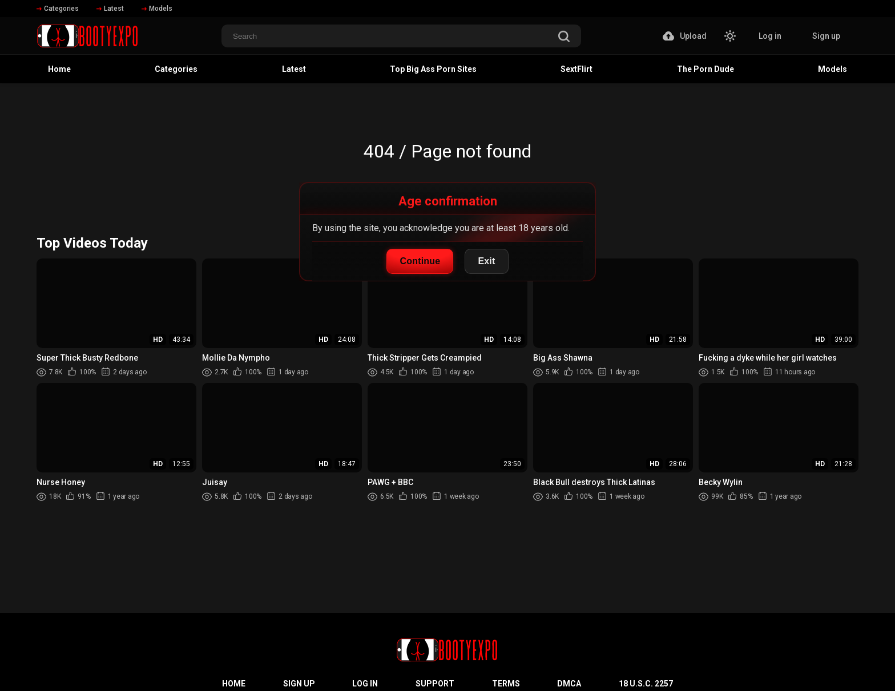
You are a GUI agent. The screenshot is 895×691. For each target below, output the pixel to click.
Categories (58, 9)
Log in (770, 36)
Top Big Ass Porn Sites (433, 69)
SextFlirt (576, 69)
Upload (685, 36)
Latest (110, 9)
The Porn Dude (705, 69)
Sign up (826, 36)
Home (59, 69)
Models (157, 9)
